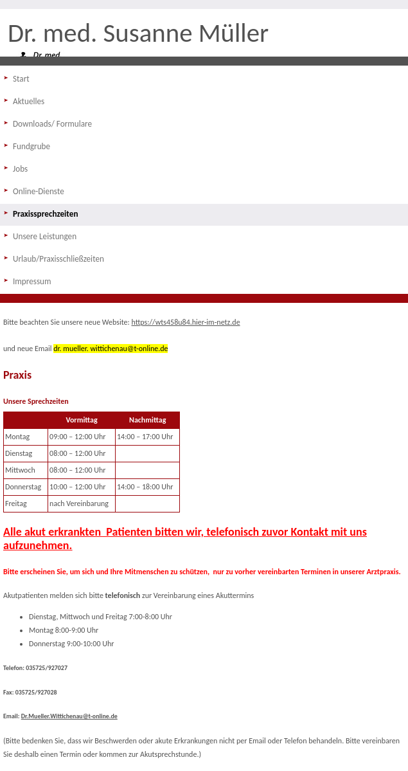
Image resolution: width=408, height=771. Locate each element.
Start (21, 78)
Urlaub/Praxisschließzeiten (58, 258)
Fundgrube (31, 146)
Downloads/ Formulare (52, 123)
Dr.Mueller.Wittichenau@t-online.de (69, 716)
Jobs (20, 168)
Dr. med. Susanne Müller (138, 33)
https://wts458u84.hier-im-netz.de (186, 322)
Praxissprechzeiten (45, 213)
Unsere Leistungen (44, 236)
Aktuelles (28, 101)
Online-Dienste (38, 191)
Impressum (32, 281)
